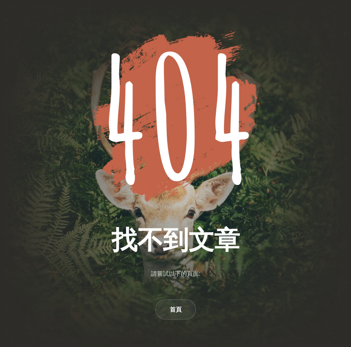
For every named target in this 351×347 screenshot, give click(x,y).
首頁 (176, 309)
